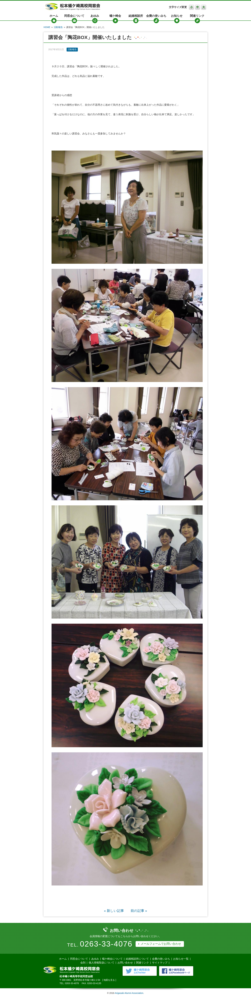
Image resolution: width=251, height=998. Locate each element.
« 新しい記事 (114, 910)
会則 (82, 962)
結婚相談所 (136, 15)
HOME (47, 27)
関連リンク (197, 15)
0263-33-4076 (106, 944)
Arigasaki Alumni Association (129, 993)
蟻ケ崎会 (115, 15)
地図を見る (109, 980)
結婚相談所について (137, 958)
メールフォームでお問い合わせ (161, 943)
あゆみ (94, 15)
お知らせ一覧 (181, 958)
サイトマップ (159, 962)
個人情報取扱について (101, 962)
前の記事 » (139, 910)
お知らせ (176, 15)
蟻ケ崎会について (112, 958)
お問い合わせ (125, 962)
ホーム (53, 15)
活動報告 (58, 27)
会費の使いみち (156, 15)
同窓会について (74, 15)
